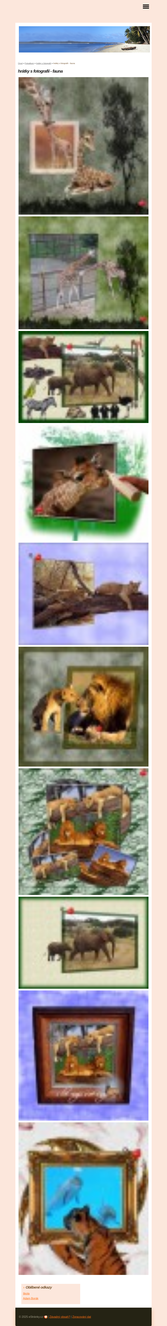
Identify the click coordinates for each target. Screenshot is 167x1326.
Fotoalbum (29, 63)
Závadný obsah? (59, 1316)
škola (26, 1293)
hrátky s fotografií (43, 63)
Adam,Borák (30, 1298)
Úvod (20, 63)
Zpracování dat (81, 1316)
